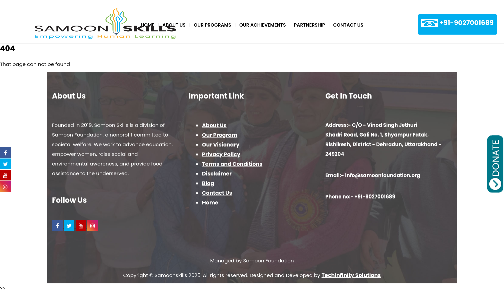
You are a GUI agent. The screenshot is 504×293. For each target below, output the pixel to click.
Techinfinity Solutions (351, 275)
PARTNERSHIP (309, 25)
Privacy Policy (221, 154)
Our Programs (212, 25)
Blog (208, 183)
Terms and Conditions (232, 164)
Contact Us (348, 25)
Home (210, 202)
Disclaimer (217, 173)
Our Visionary (220, 144)
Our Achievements (262, 25)
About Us (214, 125)
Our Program (219, 135)
